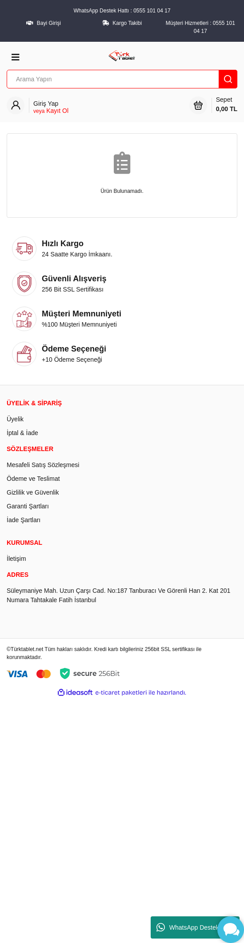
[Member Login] (50, 107)
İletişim (16, 558)
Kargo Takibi (127, 23)
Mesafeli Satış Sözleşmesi (43, 464)
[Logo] (122, 55)
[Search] (122, 79)
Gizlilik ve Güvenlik (33, 492)
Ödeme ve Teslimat (33, 478)
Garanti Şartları (28, 506)
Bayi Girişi (49, 23)
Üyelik (15, 419)
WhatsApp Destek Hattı (195, 927)
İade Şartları (23, 519)
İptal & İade (22, 432)
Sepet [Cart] (226, 105)
